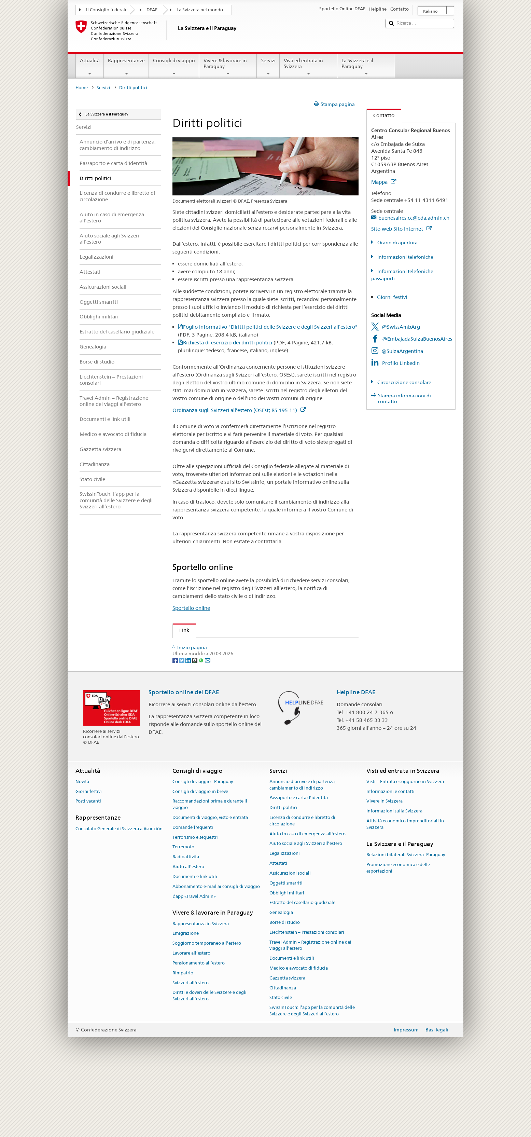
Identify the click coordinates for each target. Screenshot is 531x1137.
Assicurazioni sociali (290, 942)
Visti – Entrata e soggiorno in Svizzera (405, 850)
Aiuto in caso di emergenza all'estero (307, 902)
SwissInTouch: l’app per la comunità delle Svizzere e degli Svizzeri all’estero (312, 1080)
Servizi (268, 67)
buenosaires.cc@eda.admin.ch (413, 218)
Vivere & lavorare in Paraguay (227, 67)
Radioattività (185, 926)
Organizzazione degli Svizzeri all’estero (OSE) (235, 645)
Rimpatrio (182, 1041)
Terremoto (183, 916)
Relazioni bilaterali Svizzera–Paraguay (405, 923)
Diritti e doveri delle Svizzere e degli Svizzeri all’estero (209, 1065)
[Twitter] (182, 729)
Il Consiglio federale (106, 9)
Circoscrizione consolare (403, 382)
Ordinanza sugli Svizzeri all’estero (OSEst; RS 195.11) (239, 410)
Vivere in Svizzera (384, 870)
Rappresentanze (126, 67)
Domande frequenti (192, 896)
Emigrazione (185, 1002)
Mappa (383, 182)
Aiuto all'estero (188, 936)
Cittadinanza (282, 1056)
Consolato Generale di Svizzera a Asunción (119, 897)
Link (181, 630)
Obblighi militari (286, 961)
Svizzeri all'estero (190, 1051)
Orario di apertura (397, 242)
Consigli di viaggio (174, 67)
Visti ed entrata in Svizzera (308, 67)
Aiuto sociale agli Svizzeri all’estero (305, 912)
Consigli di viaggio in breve (200, 860)
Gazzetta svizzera (287, 1047)
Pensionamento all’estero (198, 1032)
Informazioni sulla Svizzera (394, 880)
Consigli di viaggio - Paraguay (202, 850)
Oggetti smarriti (286, 952)
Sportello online (191, 608)
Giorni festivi (392, 297)
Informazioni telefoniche (404, 257)
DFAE (151, 9)
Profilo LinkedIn (401, 363)
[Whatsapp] (201, 729)
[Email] (207, 729)
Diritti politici (283, 876)
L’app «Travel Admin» (194, 965)
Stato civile (280, 1066)
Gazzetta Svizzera (202, 657)
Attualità (89, 67)
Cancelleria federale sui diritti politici (224, 681)
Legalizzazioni (284, 922)
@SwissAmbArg (401, 327)
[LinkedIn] (188, 729)
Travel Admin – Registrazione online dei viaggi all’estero (310, 1014)
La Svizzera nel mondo (200, 9)
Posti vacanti (88, 870)
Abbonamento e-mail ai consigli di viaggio (216, 955)
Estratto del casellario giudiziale (302, 971)
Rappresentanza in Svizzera (200, 992)
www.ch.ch (195, 693)
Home (81, 87)
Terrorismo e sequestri (195, 906)
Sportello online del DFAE (184, 761)
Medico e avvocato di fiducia (298, 1037)
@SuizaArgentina (402, 351)
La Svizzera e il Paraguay (366, 67)
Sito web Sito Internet (401, 228)
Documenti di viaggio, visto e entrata (210, 886)
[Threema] (195, 729)
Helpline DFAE (356, 761)
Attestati (278, 932)
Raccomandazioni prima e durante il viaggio (209, 873)
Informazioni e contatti (390, 860)
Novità (82, 850)
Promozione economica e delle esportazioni (398, 937)
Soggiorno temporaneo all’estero (206, 1012)
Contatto (380, 115)
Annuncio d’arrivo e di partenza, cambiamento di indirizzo (302, 854)
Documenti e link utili (194, 945)
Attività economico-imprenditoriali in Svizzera (405, 893)
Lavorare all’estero (191, 1022)
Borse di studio (284, 991)
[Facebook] (175, 729)
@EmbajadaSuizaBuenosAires (417, 338)
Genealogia (281, 981)
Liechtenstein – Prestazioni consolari (306, 1001)
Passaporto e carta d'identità (298, 866)
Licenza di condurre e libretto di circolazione (302, 889)
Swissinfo (192, 669)
